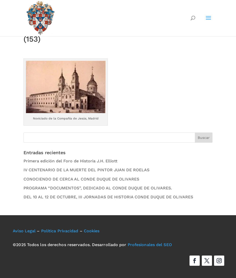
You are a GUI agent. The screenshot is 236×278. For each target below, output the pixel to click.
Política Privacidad (59, 230)
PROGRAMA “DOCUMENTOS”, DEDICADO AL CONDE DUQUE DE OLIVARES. (97, 188)
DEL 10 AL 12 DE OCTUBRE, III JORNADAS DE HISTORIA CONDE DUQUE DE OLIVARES (108, 197)
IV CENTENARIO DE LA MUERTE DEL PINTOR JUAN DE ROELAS (86, 169)
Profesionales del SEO (150, 244)
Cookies (92, 230)
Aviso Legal (24, 230)
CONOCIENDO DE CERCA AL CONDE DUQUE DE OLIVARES (81, 179)
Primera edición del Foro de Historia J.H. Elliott (70, 161)
